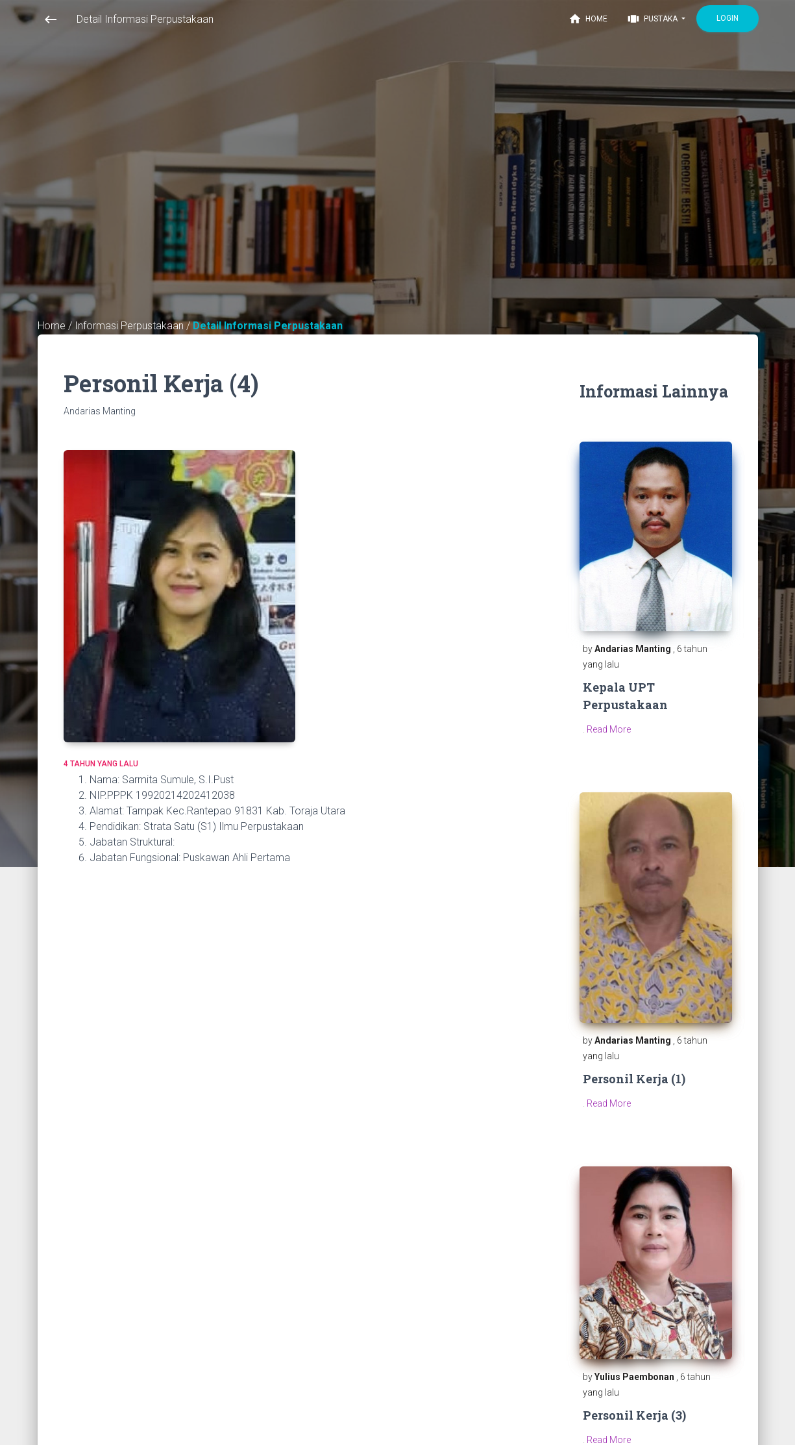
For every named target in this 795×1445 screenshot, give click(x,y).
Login (727, 18)
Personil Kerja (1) (634, 1079)
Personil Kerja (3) (634, 1415)
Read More (609, 729)
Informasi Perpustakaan (130, 326)
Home (588, 18)
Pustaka (653, 18)
